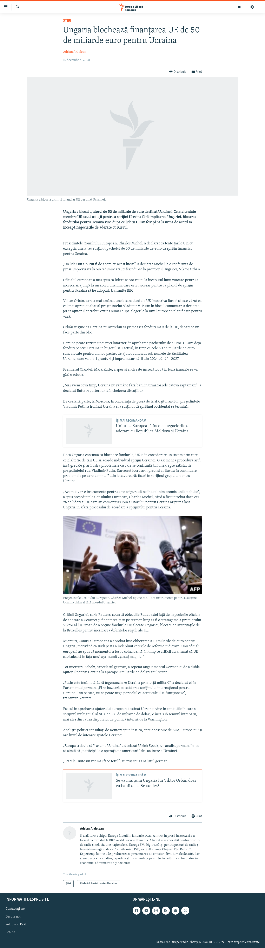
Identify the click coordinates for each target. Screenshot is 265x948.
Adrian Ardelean (74, 52)
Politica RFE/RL (16, 924)
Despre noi (13, 917)
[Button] (177, 72)
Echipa (10, 932)
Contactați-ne (15, 909)
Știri (67, 21)
